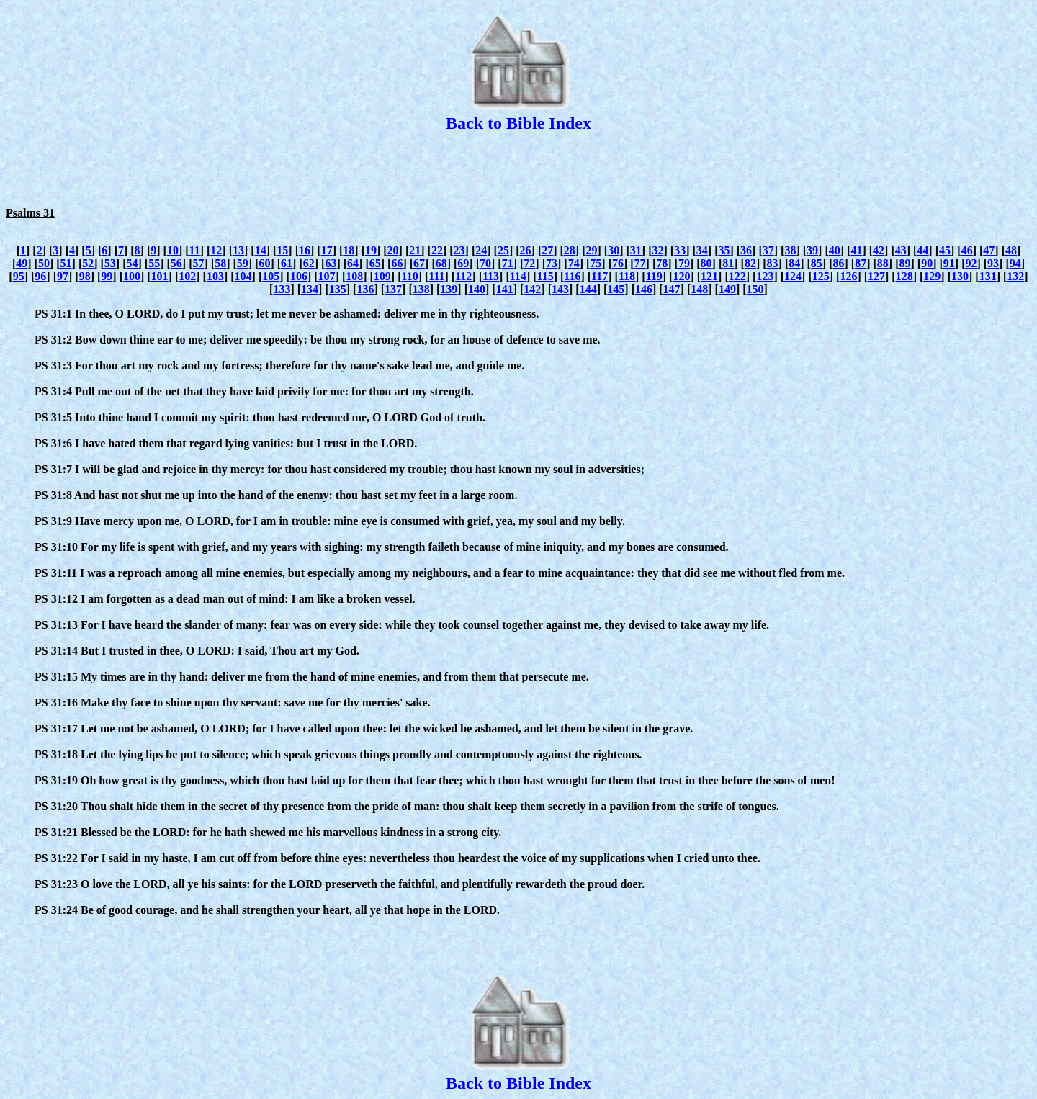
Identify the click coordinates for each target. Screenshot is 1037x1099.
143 (560, 289)
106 (298, 276)
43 (901, 250)
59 (242, 263)
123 (764, 276)
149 (727, 289)
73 (551, 263)
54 (132, 263)
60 (264, 263)
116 (572, 276)
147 (672, 289)
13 (238, 250)
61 (286, 263)
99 (106, 276)
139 (448, 289)
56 (176, 263)
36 (746, 250)
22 (437, 250)
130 (960, 276)
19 (371, 250)
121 (709, 276)
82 (750, 263)
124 (793, 276)
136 (365, 289)
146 (643, 289)
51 (66, 263)
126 (848, 276)
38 (790, 250)
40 (834, 250)
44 (922, 250)
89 (904, 263)
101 (160, 276)
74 (574, 263)
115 (545, 276)
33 (680, 250)
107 (327, 276)
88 (883, 263)
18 (348, 250)
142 (532, 289)
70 (485, 263)
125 (821, 276)
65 (375, 263)
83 (772, 263)
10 (173, 250)
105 (270, 276)
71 (507, 263)
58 (220, 263)
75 (595, 263)
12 (216, 250)
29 (592, 250)
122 (737, 276)
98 (85, 276)
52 (88, 263)
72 (529, 263)
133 (281, 289)
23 (459, 250)
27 (547, 250)
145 (615, 289)
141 (504, 289)
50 (44, 263)
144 (588, 289)
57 (198, 263)
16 (304, 250)
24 (481, 250)
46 (967, 250)
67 (419, 263)
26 (525, 250)
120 (681, 276)
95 (18, 276)
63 (330, 263)
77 (640, 263)
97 (62, 276)
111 (436, 276)
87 (860, 263)
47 (989, 250)
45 (945, 250)
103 (215, 276)
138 (421, 289)
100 (131, 276)
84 (794, 263)
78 (662, 263)
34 (702, 250)
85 (816, 263)
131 (988, 276)
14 (260, 250)
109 (382, 276)
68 (441, 263)
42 (878, 250)
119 (654, 276)
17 (327, 250)
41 (856, 250)
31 (636, 250)
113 (490, 276)
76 (618, 263)
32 (657, 250)
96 (40, 276)
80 (706, 263)
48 (1011, 250)
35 (724, 250)
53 (110, 263)
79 (684, 263)
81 (728, 263)
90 (927, 263)
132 (1015, 276)
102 (187, 276)
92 (971, 263)
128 (904, 276)
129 (932, 276)
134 (309, 289)
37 (768, 250)
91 (949, 263)
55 (154, 263)
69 (463, 263)
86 (839, 263)
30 (613, 250)
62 (309, 263)
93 (993, 263)
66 (397, 263)
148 (699, 289)
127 (876, 276)
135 (337, 289)
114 (518, 276)
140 (476, 289)
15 (282, 250)
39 (812, 250)
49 (21, 263)
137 (393, 289)
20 (393, 250)
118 (627, 276)
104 (243, 276)
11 (194, 250)
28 (569, 250)
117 (599, 276)
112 (463, 276)
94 (1015, 263)
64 (353, 263)
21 (415, 250)
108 (354, 276)
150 (755, 289)
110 (410, 276)
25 (503, 250)
